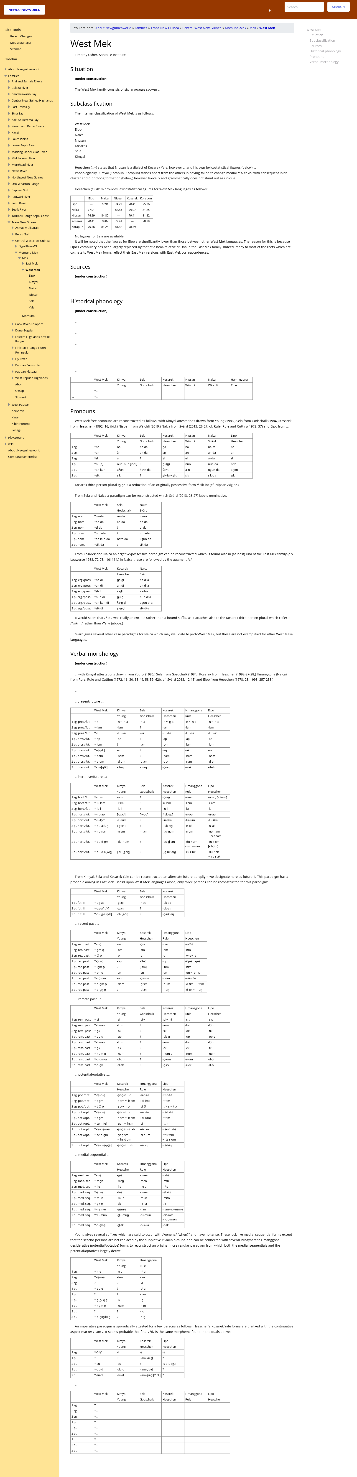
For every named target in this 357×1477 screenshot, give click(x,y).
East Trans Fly (21, 107)
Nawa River (19, 171)
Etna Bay (17, 113)
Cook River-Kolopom (29, 324)
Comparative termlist (22, 457)
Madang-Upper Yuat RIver (29, 152)
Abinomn (18, 411)
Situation (316, 35)
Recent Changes (21, 36)
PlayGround (16, 437)
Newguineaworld (24, 10)
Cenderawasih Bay (24, 94)
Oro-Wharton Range (25, 184)
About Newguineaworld (24, 69)
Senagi (16, 430)
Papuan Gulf (20, 190)
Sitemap (15, 49)
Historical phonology (325, 51)
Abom (19, 384)
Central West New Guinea (32, 241)
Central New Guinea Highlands (32, 100)
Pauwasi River (21, 197)
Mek (25, 258)
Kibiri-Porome (21, 424)
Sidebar (11, 59)
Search (338, 7)
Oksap (19, 391)
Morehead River (22, 165)
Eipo (32, 275)
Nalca (32, 288)
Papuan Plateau (26, 371)
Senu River (19, 203)
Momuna (28, 316)
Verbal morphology (324, 62)
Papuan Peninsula (27, 365)
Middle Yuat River (23, 158)
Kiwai (15, 132)
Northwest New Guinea (27, 177)
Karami (16, 417)
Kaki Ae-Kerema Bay (25, 120)
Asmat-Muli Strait (27, 228)
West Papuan (21, 404)
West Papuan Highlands (31, 378)
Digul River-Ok (28, 246)
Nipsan (33, 295)
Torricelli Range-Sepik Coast (30, 216)
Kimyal (33, 282)
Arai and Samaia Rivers (27, 81)
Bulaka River (20, 88)
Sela (31, 301)
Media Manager (20, 43)
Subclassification (322, 40)
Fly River (21, 359)
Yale (31, 307)
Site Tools (13, 30)
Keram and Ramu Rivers (28, 126)
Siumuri (20, 397)
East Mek (32, 263)
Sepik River (19, 209)
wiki (10, 444)
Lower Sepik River (24, 145)
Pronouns (317, 56)
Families (13, 76)
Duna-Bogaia (24, 330)
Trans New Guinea (24, 222)
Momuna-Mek (28, 252)
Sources (316, 46)
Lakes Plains (20, 139)
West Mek (33, 270)
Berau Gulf (22, 234)
